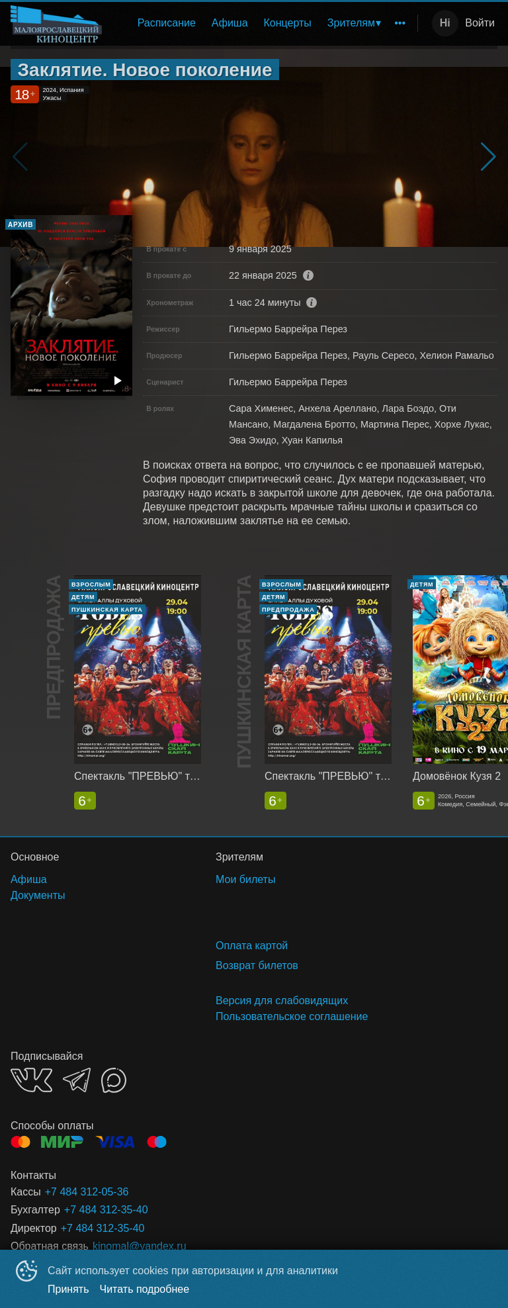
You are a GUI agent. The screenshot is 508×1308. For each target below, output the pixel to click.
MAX (113, 1080)
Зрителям (351, 22)
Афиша (230, 22)
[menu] (262, 23)
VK (31, 1080)
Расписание (167, 22)
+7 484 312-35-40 (106, 1209)
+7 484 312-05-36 (87, 1191)
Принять (68, 1289)
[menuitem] (167, 23)
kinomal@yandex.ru (140, 1246)
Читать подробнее (145, 1289)
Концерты (288, 22)
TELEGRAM (77, 1080)
